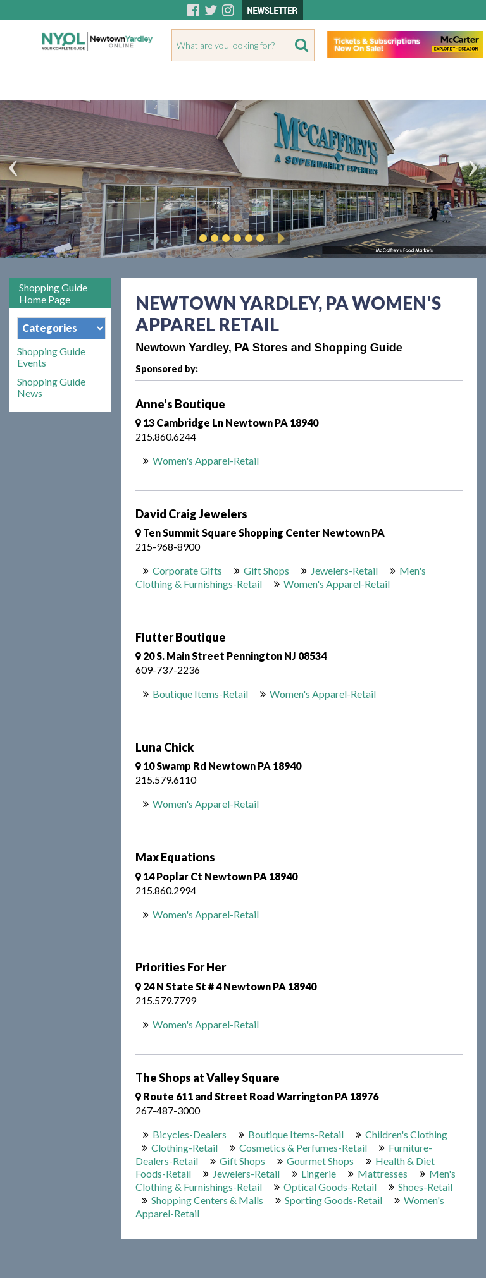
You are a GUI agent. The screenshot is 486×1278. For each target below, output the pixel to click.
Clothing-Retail (184, 1147)
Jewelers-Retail (344, 570)
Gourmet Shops (320, 1161)
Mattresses (383, 1173)
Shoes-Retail (425, 1187)
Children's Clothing (406, 1134)
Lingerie (318, 1173)
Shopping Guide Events (51, 357)
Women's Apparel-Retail (206, 460)
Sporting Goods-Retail (333, 1200)
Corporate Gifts (187, 570)
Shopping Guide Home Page (53, 293)
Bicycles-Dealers (190, 1134)
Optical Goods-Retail (330, 1187)
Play (279, 238)
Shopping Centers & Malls (207, 1200)
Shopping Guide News (51, 387)
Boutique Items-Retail (200, 694)
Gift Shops (266, 570)
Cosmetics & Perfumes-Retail (303, 1147)
